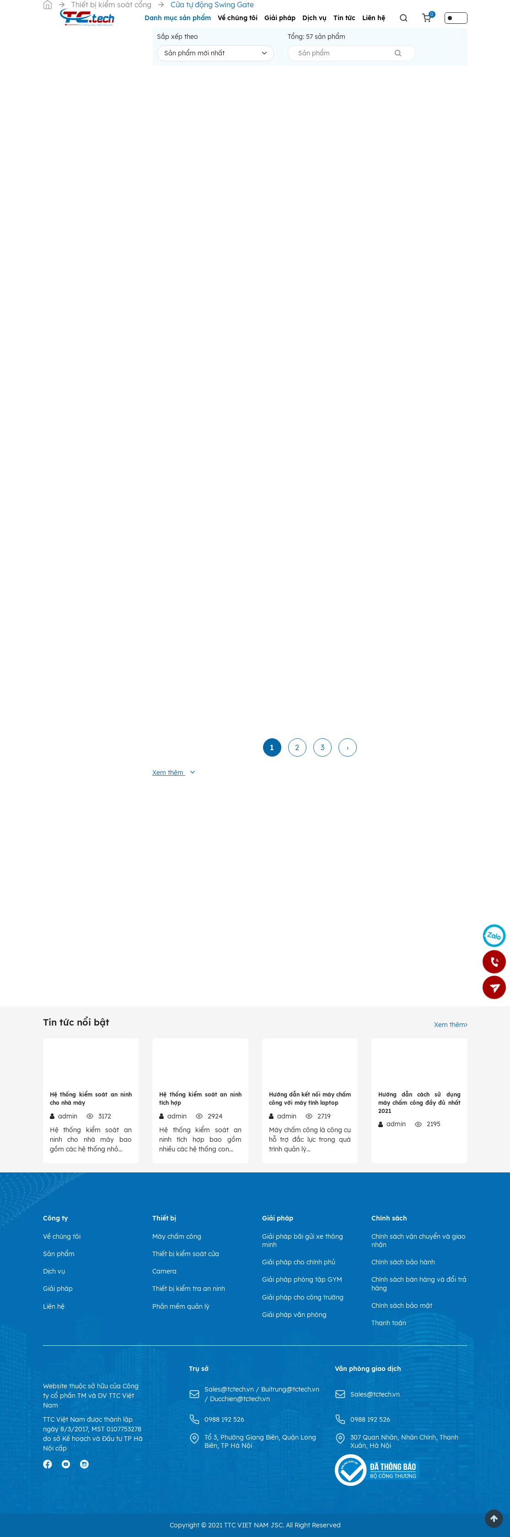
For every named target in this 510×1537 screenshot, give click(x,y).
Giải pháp (279, 18)
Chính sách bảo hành (403, 1262)
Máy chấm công (176, 1236)
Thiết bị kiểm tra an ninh (188, 1288)
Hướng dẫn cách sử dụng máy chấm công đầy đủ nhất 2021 (419, 1102)
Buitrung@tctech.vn (290, 1389)
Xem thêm (450, 1025)
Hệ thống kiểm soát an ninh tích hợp (200, 1098)
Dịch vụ (314, 18)
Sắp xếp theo (177, 36)
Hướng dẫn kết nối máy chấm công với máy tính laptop (310, 1098)
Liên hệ (373, 18)
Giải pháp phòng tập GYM (302, 1279)
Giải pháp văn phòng (294, 1315)
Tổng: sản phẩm (316, 36)
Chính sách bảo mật (401, 1305)
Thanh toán (388, 1323)
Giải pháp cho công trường (303, 1297)
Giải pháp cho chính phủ (298, 1262)
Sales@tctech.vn (230, 1389)
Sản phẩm (59, 1254)
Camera (164, 1271)
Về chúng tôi (238, 18)
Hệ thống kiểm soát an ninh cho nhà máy (91, 1098)
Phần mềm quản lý (180, 1306)
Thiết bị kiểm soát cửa (185, 1254)
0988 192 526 (224, 1419)
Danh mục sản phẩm (178, 18)
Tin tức (344, 18)
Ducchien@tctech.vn (240, 1399)
